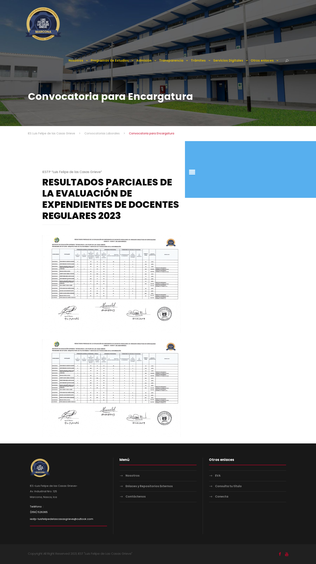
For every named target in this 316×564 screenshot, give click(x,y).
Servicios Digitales (228, 60)
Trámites (198, 60)
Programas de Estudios (110, 60)
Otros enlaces (262, 60)
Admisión (144, 60)
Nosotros (76, 60)
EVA (218, 475)
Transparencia (171, 60)
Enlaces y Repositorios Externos (149, 486)
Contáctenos (136, 496)
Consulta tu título (228, 486)
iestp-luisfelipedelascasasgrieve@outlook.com (61, 519)
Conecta (221, 496)
